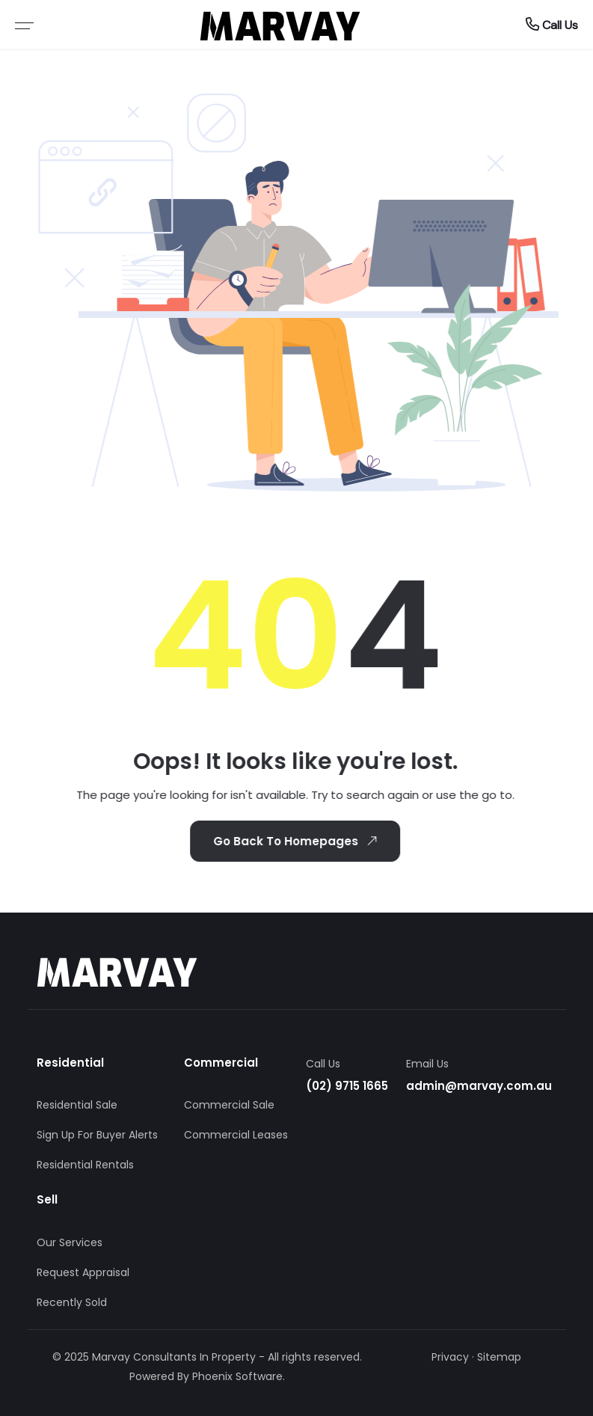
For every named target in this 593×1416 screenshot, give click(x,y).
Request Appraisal (83, 1272)
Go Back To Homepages (296, 841)
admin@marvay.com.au (479, 1086)
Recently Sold (72, 1302)
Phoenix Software (237, 1376)
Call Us (552, 24)
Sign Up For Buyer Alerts (97, 1134)
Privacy (450, 1356)
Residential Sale (77, 1104)
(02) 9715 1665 (347, 1086)
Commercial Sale (229, 1104)
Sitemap (499, 1356)
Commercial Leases (236, 1134)
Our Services (69, 1242)
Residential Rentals (85, 1164)
